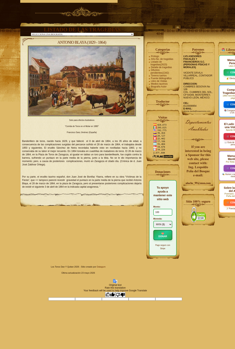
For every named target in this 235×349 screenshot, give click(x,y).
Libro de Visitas (159, 81)
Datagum (101, 267)
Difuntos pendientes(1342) (160, 71)
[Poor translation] (120, 294)
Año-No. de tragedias (162, 59)
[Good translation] (110, 294)
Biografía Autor (159, 86)
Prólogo (155, 56)
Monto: (157, 207)
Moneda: (157, 219)
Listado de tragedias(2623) (159, 63)
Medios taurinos (159, 83)
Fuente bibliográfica (161, 78)
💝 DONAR (163, 235)
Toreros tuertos (159, 75)
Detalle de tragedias (161, 67)
